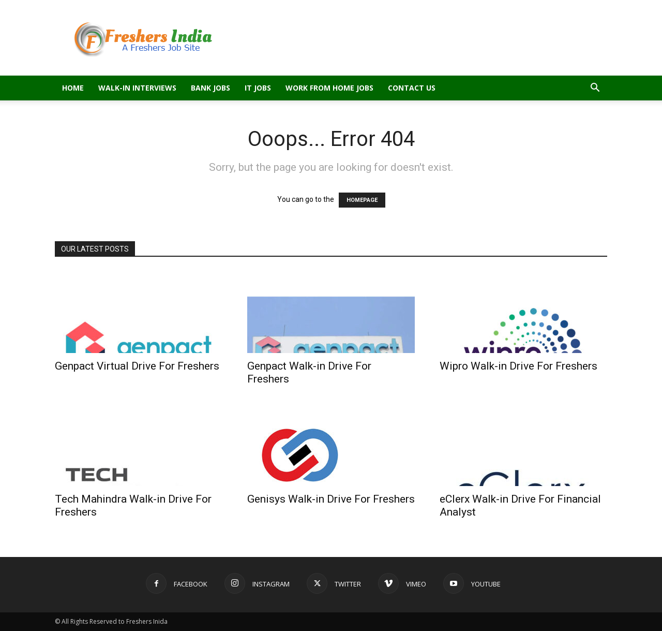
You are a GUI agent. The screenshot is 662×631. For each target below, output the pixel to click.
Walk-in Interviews (137, 88)
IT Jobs (258, 88)
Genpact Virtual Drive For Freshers (137, 366)
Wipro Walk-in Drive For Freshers (518, 366)
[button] (594, 89)
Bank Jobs (210, 88)
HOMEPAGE (362, 200)
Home (73, 88)
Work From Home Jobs (329, 88)
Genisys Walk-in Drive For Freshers (331, 499)
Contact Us (411, 88)
